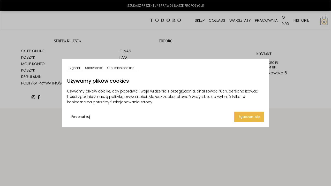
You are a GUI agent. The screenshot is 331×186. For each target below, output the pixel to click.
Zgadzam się (249, 116)
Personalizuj (80, 116)
